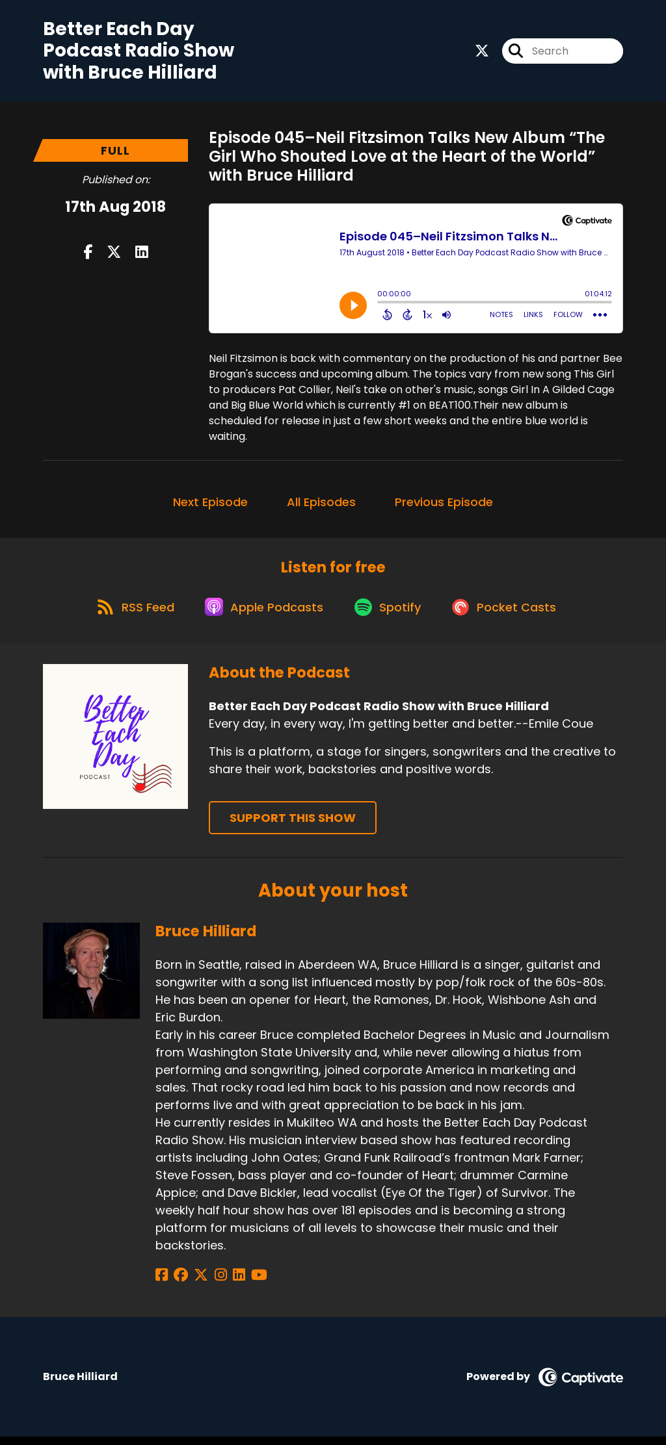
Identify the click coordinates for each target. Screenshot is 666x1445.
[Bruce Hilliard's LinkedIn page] (225, 1283)
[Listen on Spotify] (390, 614)
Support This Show (293, 826)
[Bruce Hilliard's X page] (194, 1283)
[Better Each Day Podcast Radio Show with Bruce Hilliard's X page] (482, 52)
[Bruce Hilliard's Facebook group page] (177, 1283)
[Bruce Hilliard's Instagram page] (210, 1283)
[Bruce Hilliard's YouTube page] (242, 1283)
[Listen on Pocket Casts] (511, 614)
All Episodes (321, 504)
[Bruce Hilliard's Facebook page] (161, 1283)
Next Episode (210, 504)
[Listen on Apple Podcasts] (263, 614)
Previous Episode (444, 504)
